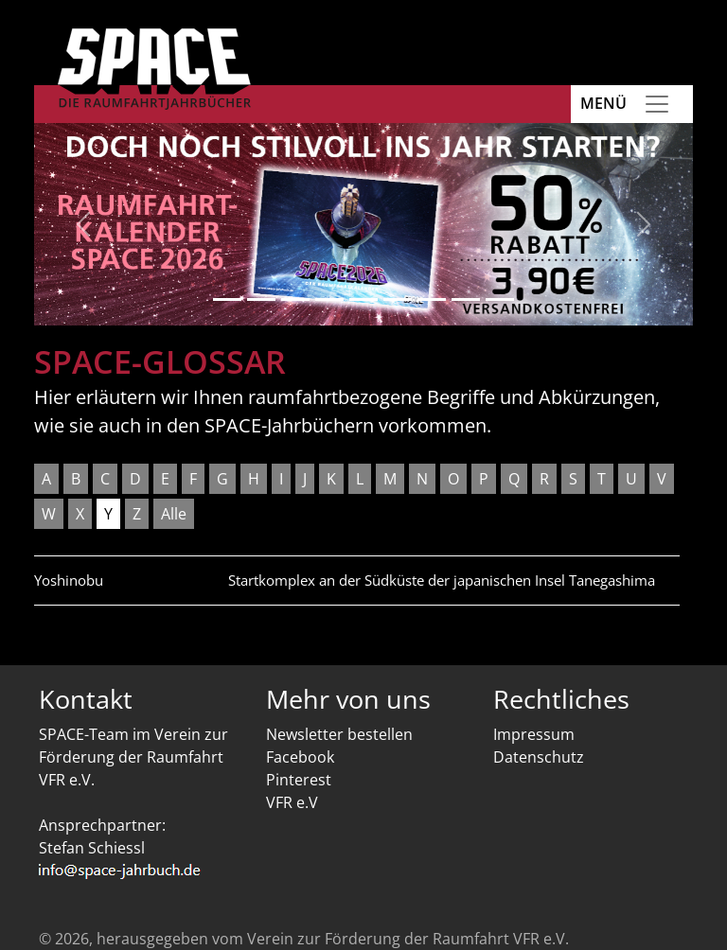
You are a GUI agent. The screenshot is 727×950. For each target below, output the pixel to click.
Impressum (534, 734)
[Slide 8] (466, 299)
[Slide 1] (227, 299)
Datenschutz (538, 757)
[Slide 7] (431, 299)
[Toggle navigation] (656, 104)
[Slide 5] (363, 299)
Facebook (300, 757)
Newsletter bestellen (339, 734)
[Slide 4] (329, 299)
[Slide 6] (397, 299)
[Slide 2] (261, 299)
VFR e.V (292, 802)
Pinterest (298, 779)
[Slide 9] (500, 299)
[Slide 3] (295, 299)
